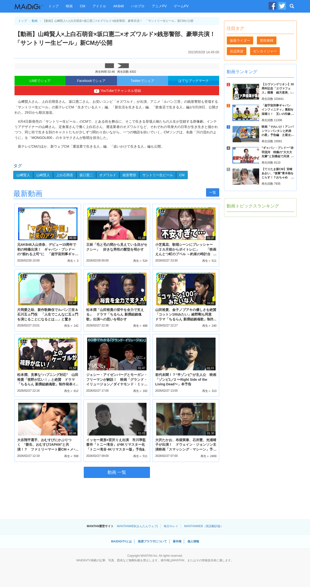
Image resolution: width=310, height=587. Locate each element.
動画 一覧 (117, 472)
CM (82, 6)
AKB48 (118, 6)
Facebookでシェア (91, 81)
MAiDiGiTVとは (121, 541)
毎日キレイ (171, 526)
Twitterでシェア (142, 81)
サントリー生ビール (157, 175)
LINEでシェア (40, 81)
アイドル (99, 6)
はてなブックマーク (193, 81)
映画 (69, 6)
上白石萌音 (64, 175)
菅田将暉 (266, 40)
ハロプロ (138, 6)
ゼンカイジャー (265, 51)
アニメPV (159, 6)
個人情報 (193, 541)
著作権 (177, 541)
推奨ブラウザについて (152, 541)
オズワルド (107, 175)
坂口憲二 (86, 175)
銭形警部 (129, 175)
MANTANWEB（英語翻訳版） (203, 526)
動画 (35, 21)
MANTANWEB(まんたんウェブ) (137, 526)
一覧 (212, 192)
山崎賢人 (43, 175)
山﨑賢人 (23, 175)
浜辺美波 (236, 51)
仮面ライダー (240, 40)
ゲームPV (181, 6)
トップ (53, 6)
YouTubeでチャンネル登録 (117, 91)
